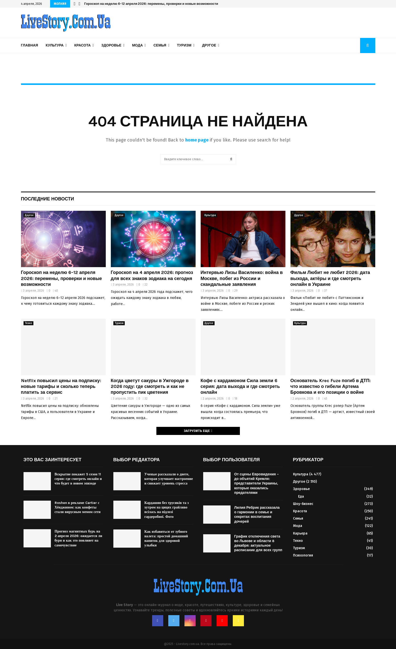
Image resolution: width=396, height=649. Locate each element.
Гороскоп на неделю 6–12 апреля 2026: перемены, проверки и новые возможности (151, 4)
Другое (209, 45)
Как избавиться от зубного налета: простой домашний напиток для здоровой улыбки (166, 538)
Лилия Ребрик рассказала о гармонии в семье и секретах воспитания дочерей (257, 514)
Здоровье (111, 45)
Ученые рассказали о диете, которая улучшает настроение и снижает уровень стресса (168, 478)
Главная (29, 45)
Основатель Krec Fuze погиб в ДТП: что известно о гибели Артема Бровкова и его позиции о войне (330, 386)
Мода (137, 45)
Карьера (300, 533)
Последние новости (47, 199)
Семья (159, 45)
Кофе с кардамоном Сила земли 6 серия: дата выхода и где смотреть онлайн (240, 386)
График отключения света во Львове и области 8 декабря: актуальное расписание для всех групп (258, 543)
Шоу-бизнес (303, 504)
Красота (82, 45)
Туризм (184, 45)
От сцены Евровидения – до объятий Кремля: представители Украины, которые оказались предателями (256, 483)
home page (197, 140)
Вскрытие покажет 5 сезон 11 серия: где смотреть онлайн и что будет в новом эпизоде (78, 478)
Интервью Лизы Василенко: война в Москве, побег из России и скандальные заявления (242, 278)
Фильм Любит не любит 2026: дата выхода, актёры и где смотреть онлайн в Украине (330, 278)
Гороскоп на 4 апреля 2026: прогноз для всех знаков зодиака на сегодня (152, 275)
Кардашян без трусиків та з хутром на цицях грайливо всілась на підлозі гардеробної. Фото (166, 510)
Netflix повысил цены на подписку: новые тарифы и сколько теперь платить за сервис (61, 386)
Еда (301, 496)
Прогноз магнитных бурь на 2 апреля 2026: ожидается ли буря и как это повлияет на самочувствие (78, 538)
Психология (303, 555)
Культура (55, 45)
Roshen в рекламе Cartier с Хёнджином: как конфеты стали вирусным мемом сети (78, 507)
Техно (28, 323)
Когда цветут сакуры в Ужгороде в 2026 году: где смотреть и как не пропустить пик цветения (150, 386)
